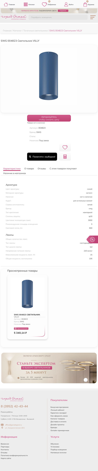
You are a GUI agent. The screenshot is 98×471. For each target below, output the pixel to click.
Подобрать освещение (41, 17)
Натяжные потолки (58, 452)
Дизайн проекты (57, 424)
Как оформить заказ (59, 416)
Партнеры (5, 447)
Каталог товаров (58, 419)
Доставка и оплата (58, 422)
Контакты (5, 449)
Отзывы (4, 452)
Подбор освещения (59, 449)
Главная (9, 4)
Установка (55, 447)
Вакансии (5, 444)
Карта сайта (6, 458)
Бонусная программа (59, 407)
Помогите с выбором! (42, 156)
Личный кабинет (57, 410)
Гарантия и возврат (59, 413)
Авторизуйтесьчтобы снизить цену (49, 118)
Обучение (55, 444)
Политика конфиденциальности (14, 455)
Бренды (54, 427)
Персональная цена (21, 329)
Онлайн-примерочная (60, 430)
